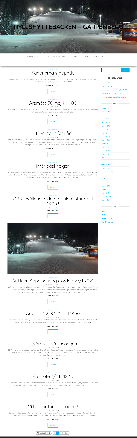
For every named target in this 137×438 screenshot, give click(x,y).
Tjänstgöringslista (90, 57)
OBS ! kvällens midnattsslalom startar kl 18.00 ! (53, 194)
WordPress (66, 433)
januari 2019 (105, 194)
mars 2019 (105, 187)
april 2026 (105, 102)
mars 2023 (105, 141)
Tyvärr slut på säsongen (53, 337)
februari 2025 (106, 116)
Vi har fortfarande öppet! (53, 400)
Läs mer (53, 85)
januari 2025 (105, 119)
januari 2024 (105, 134)
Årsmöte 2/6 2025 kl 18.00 (111, 87)
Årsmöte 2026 (106, 76)
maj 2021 (104, 169)
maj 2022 (104, 151)
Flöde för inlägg (107, 208)
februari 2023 (106, 144)
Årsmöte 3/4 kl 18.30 (53, 370)
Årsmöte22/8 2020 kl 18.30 (53, 307)
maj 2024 (104, 123)
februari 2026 (106, 105)
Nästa (66, 427)
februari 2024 (106, 130)
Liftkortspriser (60, 57)
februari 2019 (106, 190)
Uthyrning (74, 57)
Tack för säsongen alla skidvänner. (114, 91)
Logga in (104, 205)
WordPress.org (107, 216)
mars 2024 (105, 127)
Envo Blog (80, 433)
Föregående (42, 427)
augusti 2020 (106, 183)
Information (32, 57)
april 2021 (104, 172)
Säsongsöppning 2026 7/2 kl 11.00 (114, 83)
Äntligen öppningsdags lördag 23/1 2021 (53, 274)
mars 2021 (105, 176)
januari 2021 (105, 179)
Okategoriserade (52, 63)
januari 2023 (105, 148)
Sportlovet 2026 (107, 80)
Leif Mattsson (54, 79)
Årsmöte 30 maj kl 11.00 (53, 96)
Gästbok (106, 57)
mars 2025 (105, 112)
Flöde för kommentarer (110, 212)
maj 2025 (104, 109)
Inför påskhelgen (53, 159)
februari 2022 (106, 158)
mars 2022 (105, 155)
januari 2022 (105, 162)
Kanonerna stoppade (52, 66)
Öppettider (45, 57)
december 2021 (107, 165)
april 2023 (105, 137)
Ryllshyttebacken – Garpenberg (68, 27)
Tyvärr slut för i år (53, 127)
